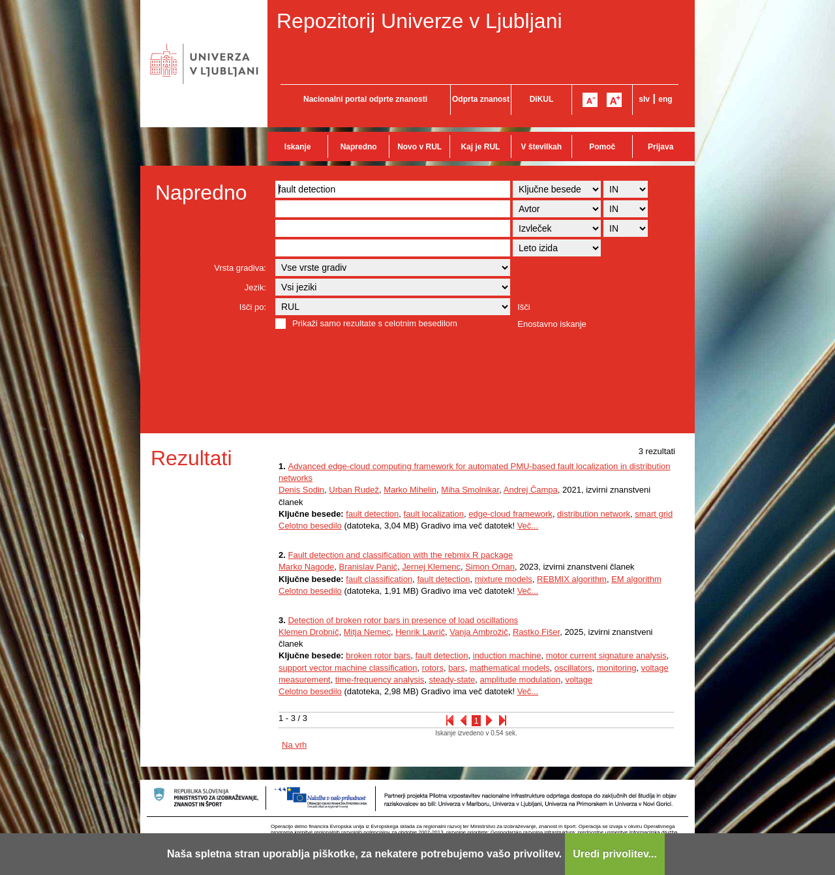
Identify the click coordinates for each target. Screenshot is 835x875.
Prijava (660, 146)
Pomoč (602, 146)
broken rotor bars (378, 655)
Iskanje (297, 146)
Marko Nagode (306, 567)
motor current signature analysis (606, 655)
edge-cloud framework (510, 514)
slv (644, 99)
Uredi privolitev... (615, 853)
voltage (578, 679)
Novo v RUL (419, 146)
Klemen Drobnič (309, 632)
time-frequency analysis (380, 679)
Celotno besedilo (310, 525)
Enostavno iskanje (551, 324)
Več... (528, 525)
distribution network (593, 514)
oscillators (573, 668)
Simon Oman (490, 567)
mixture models (503, 579)
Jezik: (255, 287)
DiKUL (542, 99)
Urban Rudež (354, 490)
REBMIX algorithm (572, 579)
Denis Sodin (301, 490)
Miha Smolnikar (470, 490)
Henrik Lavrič (420, 632)
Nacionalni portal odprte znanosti (365, 99)
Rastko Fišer (536, 632)
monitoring (617, 668)
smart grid (654, 514)
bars (456, 668)
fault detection (372, 514)
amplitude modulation (520, 679)
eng (665, 99)
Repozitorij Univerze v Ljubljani (419, 21)
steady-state (452, 679)
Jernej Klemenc (431, 567)
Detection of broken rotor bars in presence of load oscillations (403, 620)
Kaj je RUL (480, 146)
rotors (433, 668)
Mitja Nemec (367, 632)
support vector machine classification (348, 668)
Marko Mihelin (410, 490)
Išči (523, 307)
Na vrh (294, 745)
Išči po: (252, 307)
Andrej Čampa (531, 490)
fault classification (379, 579)
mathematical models (510, 668)
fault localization (434, 514)
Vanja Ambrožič (478, 632)
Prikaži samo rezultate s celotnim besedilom (374, 323)
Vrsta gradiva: (240, 268)
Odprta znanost (480, 99)
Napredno (359, 146)
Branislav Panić (368, 567)
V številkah (541, 146)
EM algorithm (636, 579)
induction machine (507, 655)
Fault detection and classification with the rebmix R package (400, 555)
